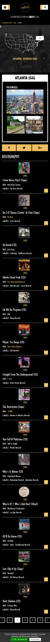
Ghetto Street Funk (12, 277)
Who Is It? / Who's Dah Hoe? (17, 504)
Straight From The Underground (18, 374)
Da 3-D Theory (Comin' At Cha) (18, 212)
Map (31, 17)
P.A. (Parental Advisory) (16, 282)
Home (14, 17)
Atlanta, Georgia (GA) (25, 58)
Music (20, 17)
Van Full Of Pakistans (13, 439)
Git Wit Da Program (12, 309)
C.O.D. (9, 379)
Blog (36, 17)
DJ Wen (10, 217)
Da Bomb (7, 245)
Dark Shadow (9, 601)
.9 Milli (9, 411)
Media (26, 17)
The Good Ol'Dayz (7, 23)
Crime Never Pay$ (12, 180)
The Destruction (10, 406)
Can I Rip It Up (10, 568)
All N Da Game (10, 536)
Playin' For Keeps (11, 342)
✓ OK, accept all (19, 639)
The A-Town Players (14, 346)
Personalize (35, 639)
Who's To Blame (11, 471)
